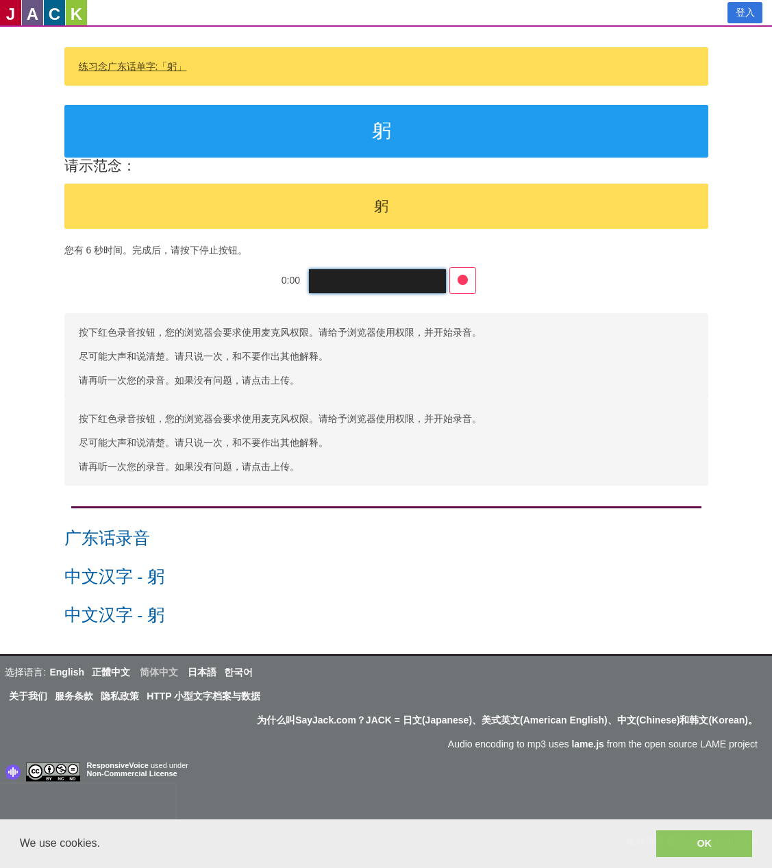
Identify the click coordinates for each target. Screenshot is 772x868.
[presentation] (87, 804)
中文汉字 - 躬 (114, 576)
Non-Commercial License (132, 773)
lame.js (587, 744)
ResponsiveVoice (118, 765)
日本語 (202, 672)
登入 (745, 12)
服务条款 (74, 696)
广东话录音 (107, 538)
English (66, 672)
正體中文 (111, 672)
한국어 (238, 672)
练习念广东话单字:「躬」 (133, 66)
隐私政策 (120, 696)
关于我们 (28, 696)
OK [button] (704, 843)
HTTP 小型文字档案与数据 (203, 696)
